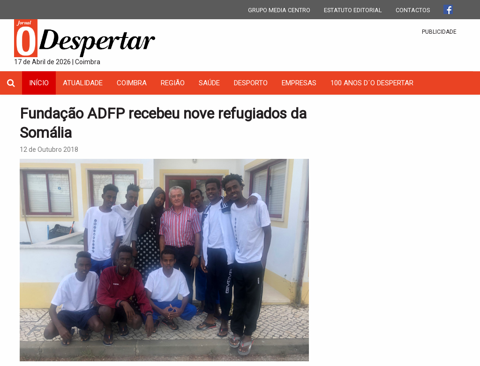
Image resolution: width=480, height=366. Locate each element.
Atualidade (83, 83)
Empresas (299, 83)
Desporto (251, 83)
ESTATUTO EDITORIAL (353, 10)
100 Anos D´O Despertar (371, 83)
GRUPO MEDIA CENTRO (279, 10)
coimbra (132, 83)
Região (173, 83)
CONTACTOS (413, 10)
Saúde (209, 83)
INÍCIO (39, 83)
